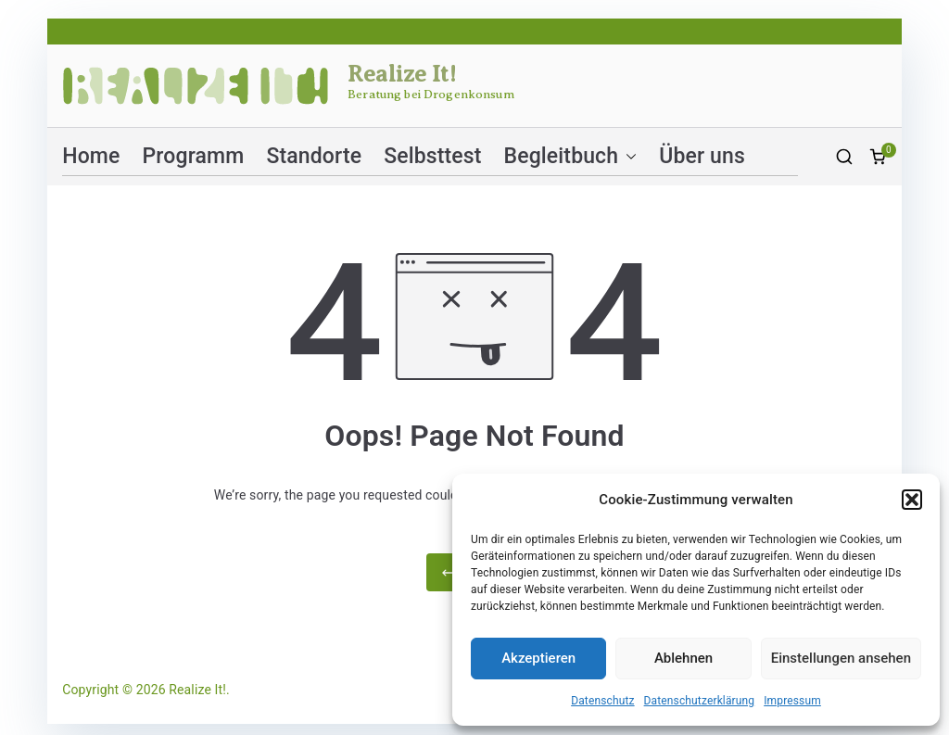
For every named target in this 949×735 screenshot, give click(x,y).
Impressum (792, 700)
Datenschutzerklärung (699, 700)
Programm (194, 156)
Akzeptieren (538, 658)
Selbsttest (432, 156)
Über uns (702, 156)
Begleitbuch (571, 156)
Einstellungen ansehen (841, 658)
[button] (912, 499)
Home (91, 156)
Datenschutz (602, 700)
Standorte (313, 156)
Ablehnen (683, 658)
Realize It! (402, 74)
